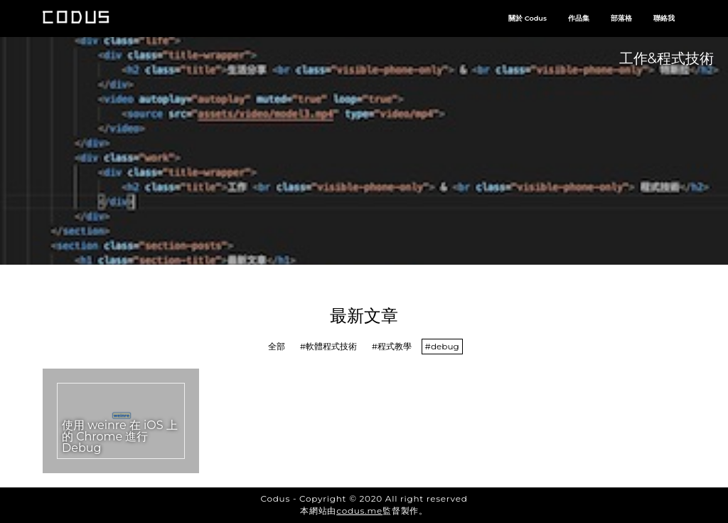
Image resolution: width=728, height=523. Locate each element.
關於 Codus (527, 18)
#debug (442, 346)
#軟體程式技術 (328, 346)
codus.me (359, 510)
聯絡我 (664, 18)
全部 (276, 346)
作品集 (578, 18)
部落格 (621, 18)
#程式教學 (392, 346)
